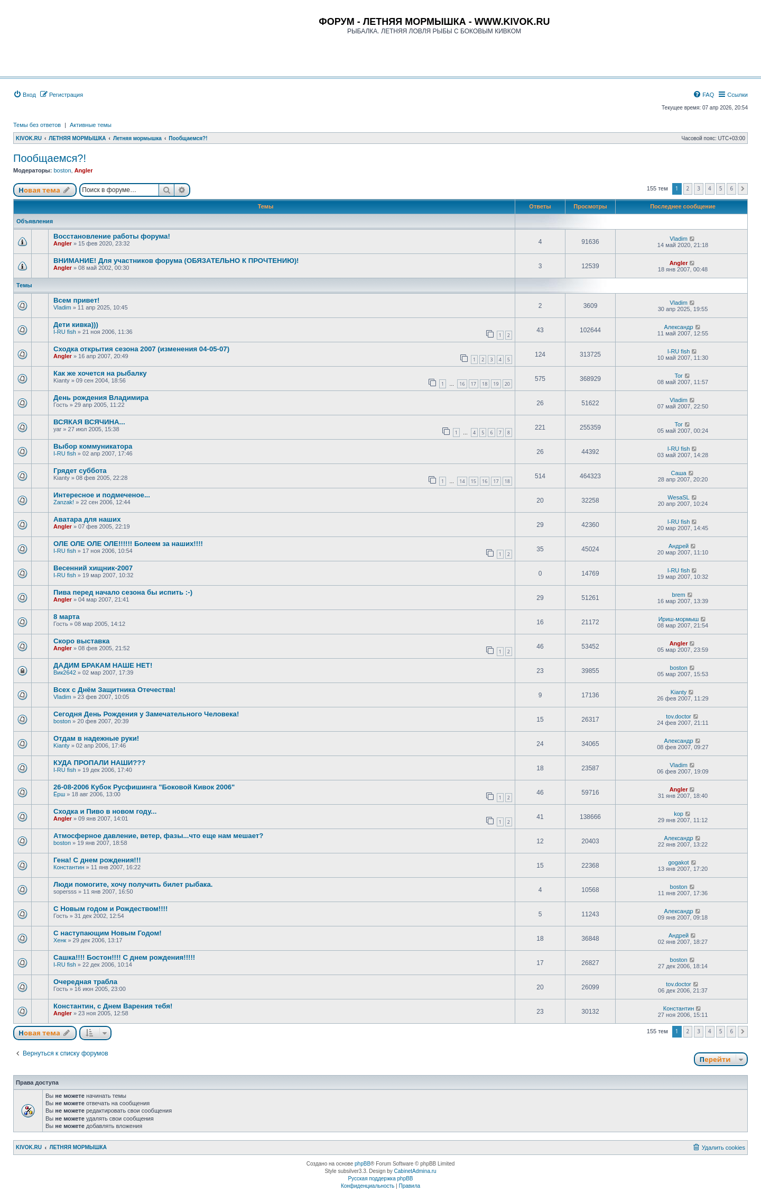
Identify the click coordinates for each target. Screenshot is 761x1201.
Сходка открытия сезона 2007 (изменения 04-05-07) (141, 349)
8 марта (66, 617)
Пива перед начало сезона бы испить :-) (122, 592)
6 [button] (731, 188)
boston (62, 170)
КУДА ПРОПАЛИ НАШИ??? (99, 763)
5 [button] (720, 188)
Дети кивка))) (75, 325)
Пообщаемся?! (49, 158)
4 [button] (709, 188)
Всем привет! (76, 300)
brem (678, 595)
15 (473, 481)
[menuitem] (24, 94)
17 (473, 383)
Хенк (59, 940)
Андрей (679, 546)
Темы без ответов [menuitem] (37, 125)
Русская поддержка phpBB (380, 1178)
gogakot (678, 862)
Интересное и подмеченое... (101, 495)
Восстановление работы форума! (111, 236)
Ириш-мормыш (678, 619)
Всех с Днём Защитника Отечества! (114, 690)
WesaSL (678, 497)
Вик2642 (64, 672)
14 (462, 481)
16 (462, 383)
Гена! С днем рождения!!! (97, 860)
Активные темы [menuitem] (91, 125)
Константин (68, 867)
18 (484, 383)
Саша (678, 473)
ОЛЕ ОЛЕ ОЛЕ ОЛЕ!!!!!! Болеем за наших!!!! (128, 544)
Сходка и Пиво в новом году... (104, 811)
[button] (743, 189)
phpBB (362, 1164)
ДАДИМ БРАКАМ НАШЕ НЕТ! (102, 665)
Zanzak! (63, 502)
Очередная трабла (85, 982)
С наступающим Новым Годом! (107, 933)
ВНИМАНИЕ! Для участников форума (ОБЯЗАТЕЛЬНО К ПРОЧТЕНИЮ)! (176, 261)
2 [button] (688, 188)
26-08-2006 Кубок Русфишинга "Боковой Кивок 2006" (144, 787)
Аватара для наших (86, 519)
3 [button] (698, 188)
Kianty (679, 692)
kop (678, 814)
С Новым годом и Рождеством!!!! (110, 909)
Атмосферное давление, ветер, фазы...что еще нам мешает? (158, 836)
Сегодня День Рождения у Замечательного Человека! (146, 714)
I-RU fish (64, 332)
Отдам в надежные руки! (96, 738)
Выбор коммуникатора (92, 446)
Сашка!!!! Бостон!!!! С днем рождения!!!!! (124, 957)
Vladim (679, 238)
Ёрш (59, 794)
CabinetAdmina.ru (415, 1171)
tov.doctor (678, 716)
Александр (678, 327)
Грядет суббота (80, 471)
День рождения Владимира (101, 398)
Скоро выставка (81, 641)
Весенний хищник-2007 (93, 568)
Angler (84, 170)
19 (495, 383)
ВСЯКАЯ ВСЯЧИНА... (89, 422)
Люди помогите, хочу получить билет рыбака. (132, 884)
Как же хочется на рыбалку (100, 373)
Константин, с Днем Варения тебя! (112, 1006)
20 (507, 383)
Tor (678, 375)
